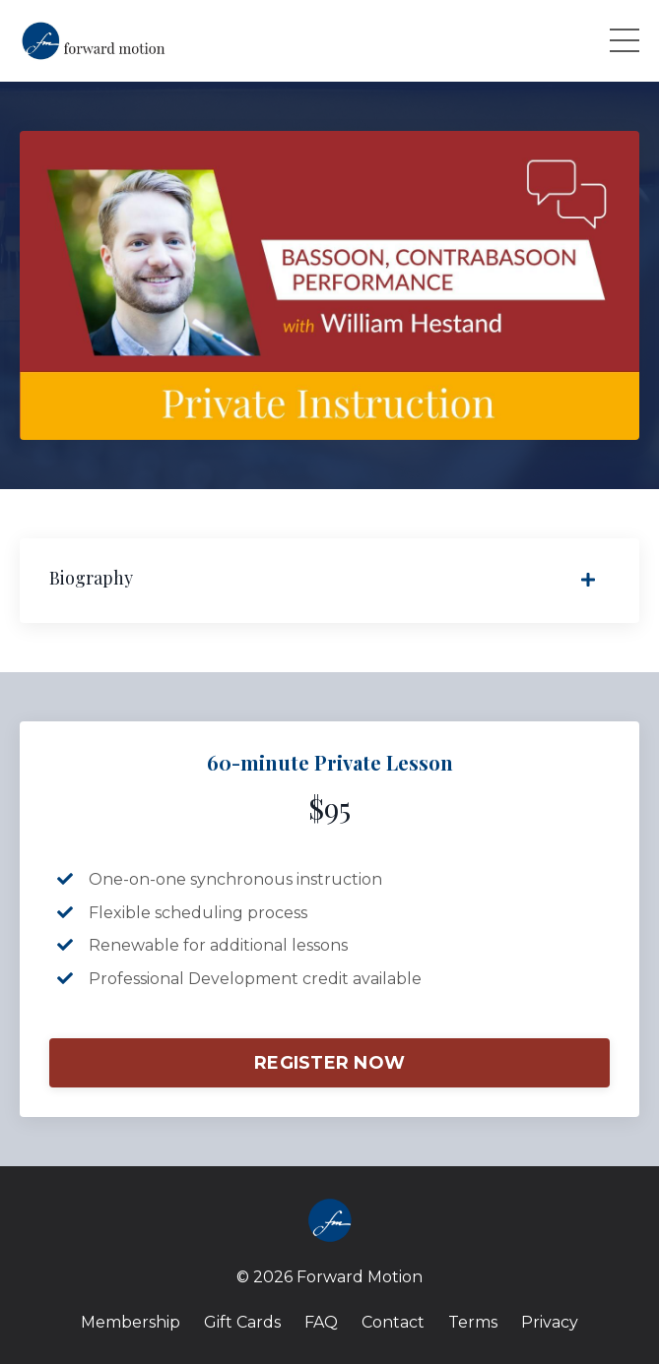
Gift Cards (242, 1322)
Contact (393, 1322)
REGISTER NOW (329, 1063)
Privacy (549, 1322)
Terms (472, 1322)
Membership (130, 1322)
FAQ (321, 1322)
